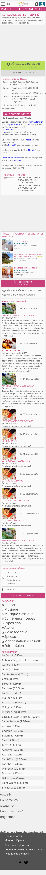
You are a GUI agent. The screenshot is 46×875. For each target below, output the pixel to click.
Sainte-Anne (9, 674)
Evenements (8, 800)
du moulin (11, 129)
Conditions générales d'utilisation (24, 849)
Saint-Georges (10, 721)
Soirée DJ (12, 145)
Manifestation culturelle (23, 641)
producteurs (14, 124)
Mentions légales (14, 840)
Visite (4, 129)
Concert (10, 604)
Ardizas (6, 726)
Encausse (7, 787)
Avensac (7, 754)
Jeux (4, 132)
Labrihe (6, 764)
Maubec (7, 698)
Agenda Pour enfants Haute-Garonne (21, 290)
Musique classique (18, 613)
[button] (23, 65)
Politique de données (17, 853)
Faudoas (7, 688)
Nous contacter (13, 836)
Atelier (9, 627)
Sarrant (6, 683)
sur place (18, 157)
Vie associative (15, 632)
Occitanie (10, 583)
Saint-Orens (9, 783)
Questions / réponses (17, 845)
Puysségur (8, 712)
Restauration (7, 157)
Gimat (5, 745)
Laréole (6, 693)
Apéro (28, 140)
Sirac (5, 740)
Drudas (6, 773)
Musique (11, 609)
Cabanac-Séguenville (14, 660)
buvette (17, 160)
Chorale (31, 150)
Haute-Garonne (13, 580)
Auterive (7, 750)
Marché (26, 114)
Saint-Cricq (8, 759)
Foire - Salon (14, 645)
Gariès (6, 664)
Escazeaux (8, 702)
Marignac (7, 768)
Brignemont (11, 576)
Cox (4, 679)
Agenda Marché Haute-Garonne (18, 294)
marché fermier (36, 122)
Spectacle (11, 636)
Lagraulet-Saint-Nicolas (16, 716)
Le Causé (7, 655)
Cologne (7, 707)
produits (26, 124)
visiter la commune (23, 595)
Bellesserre (9, 778)
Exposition (12, 623)
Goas (5, 669)
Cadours (7, 731)
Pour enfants (12, 114)
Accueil (5, 794)
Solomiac (7, 735)
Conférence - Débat (19, 618)
